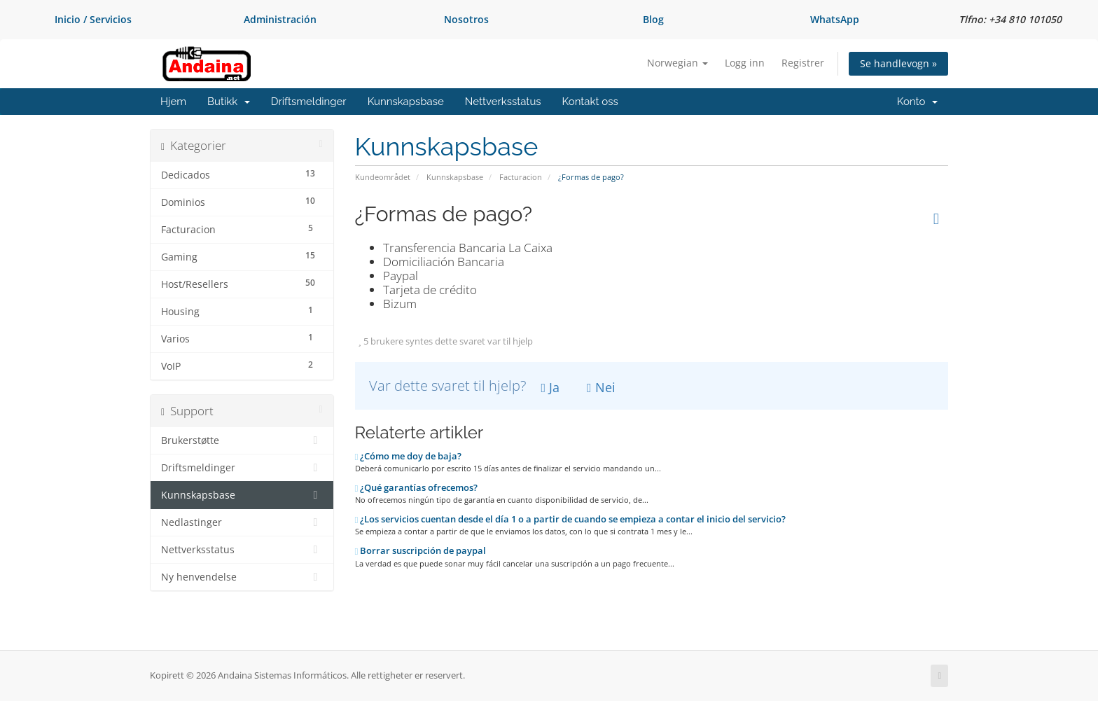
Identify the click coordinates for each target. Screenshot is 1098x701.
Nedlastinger (242, 522)
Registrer (802, 62)
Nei (601, 387)
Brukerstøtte (242, 440)
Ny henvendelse (242, 577)
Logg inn (745, 62)
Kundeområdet (382, 177)
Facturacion (520, 177)
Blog (653, 19)
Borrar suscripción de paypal (421, 550)
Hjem (173, 101)
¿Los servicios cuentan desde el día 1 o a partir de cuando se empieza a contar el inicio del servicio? (570, 519)
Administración (280, 19)
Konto (917, 101)
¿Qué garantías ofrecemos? (416, 487)
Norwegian (677, 62)
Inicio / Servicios (93, 19)
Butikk (228, 101)
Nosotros (466, 19)
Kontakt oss (590, 101)
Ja (550, 387)
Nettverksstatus (503, 101)
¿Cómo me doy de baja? (408, 456)
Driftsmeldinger (309, 101)
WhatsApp (834, 19)
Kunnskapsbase (406, 101)
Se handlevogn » (898, 63)
